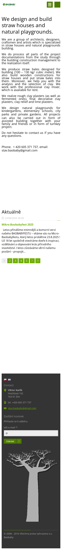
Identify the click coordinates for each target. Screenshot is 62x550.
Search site (57, 5)
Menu (49, 4)
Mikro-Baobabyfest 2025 (17, 224)
